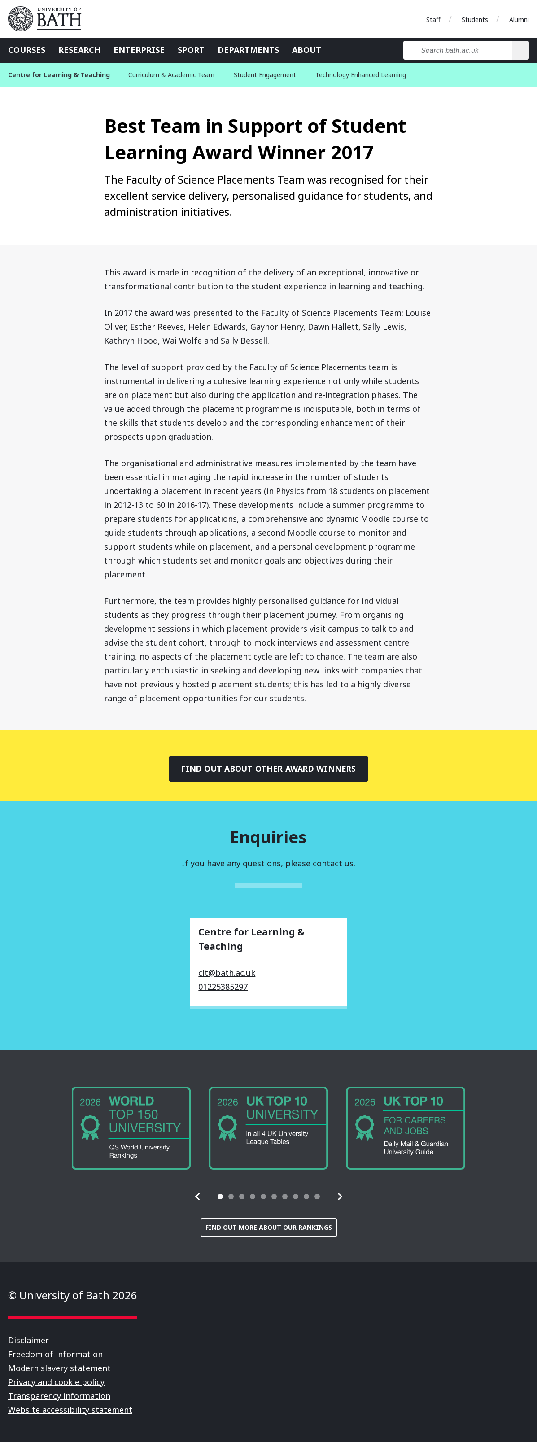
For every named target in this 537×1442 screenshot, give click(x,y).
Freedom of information (55, 1354)
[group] (131, 1128)
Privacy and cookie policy (56, 1381)
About (306, 49)
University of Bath (48, 18)
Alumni (519, 19)
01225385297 (223, 986)
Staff (433, 19)
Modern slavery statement (59, 1368)
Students (475, 19)
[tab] (220, 1196)
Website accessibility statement (70, 1409)
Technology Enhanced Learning (360, 74)
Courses (26, 49)
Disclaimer (28, 1340)
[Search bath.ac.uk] (457, 50)
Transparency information (59, 1395)
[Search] (520, 50)
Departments (248, 49)
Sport (191, 49)
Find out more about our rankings (268, 1227)
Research (79, 49)
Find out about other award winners (268, 768)
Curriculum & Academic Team (171, 74)
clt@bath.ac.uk (226, 972)
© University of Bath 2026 (72, 1295)
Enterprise (139, 49)
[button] (198, 1197)
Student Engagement (265, 74)
